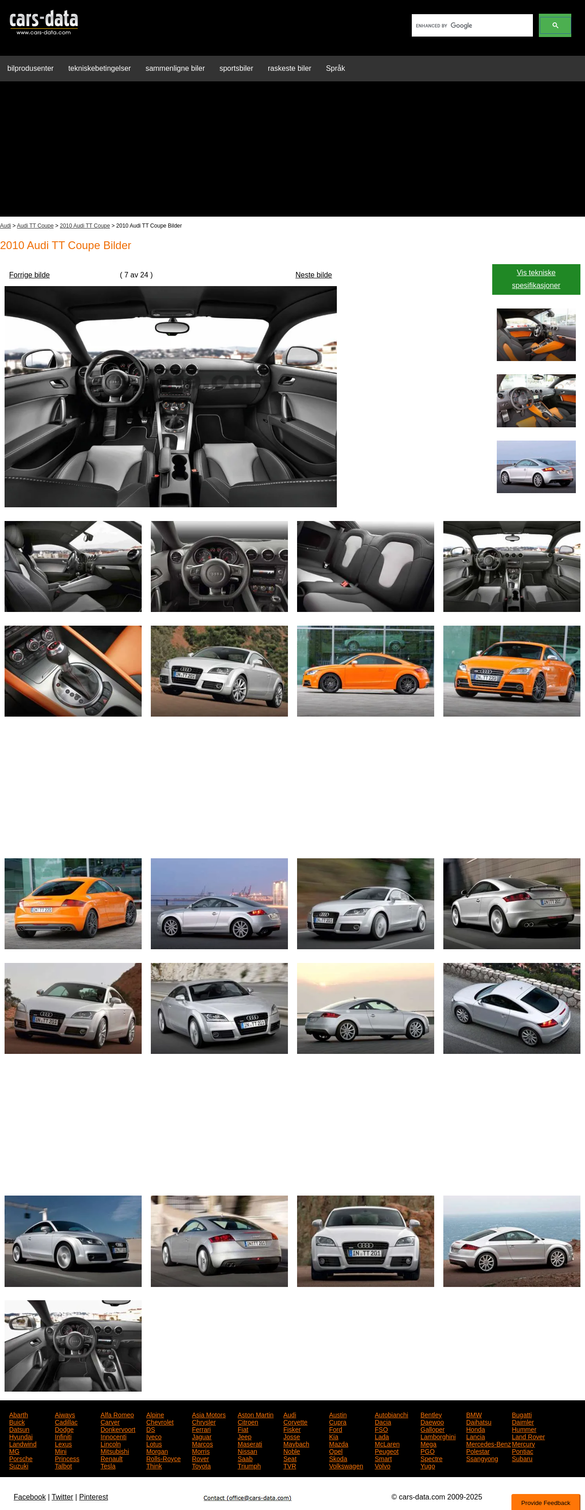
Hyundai (20, 1436)
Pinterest (93, 1497)
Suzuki (18, 1465)
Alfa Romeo (117, 1414)
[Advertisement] (292, 153)
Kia (333, 1436)
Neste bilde (313, 275)
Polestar (477, 1450)
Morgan (157, 1450)
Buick (17, 1421)
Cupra (337, 1421)
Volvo (382, 1465)
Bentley (431, 1414)
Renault (111, 1458)
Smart (383, 1458)
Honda (475, 1428)
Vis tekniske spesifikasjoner (536, 279)
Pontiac (522, 1450)
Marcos (202, 1443)
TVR (289, 1465)
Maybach (296, 1443)
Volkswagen (346, 1465)
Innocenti (114, 1436)
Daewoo (432, 1421)
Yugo (427, 1465)
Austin (338, 1414)
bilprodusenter (30, 68)
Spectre (431, 1458)
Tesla (108, 1465)
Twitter (62, 1497)
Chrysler (204, 1421)
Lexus (63, 1443)
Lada (382, 1436)
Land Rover (528, 1436)
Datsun (19, 1428)
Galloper (432, 1428)
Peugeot (387, 1450)
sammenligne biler (175, 68)
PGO (427, 1450)
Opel (336, 1450)
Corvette (295, 1421)
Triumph (249, 1465)
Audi (5, 226)
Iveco (153, 1436)
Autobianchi (391, 1414)
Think (154, 1465)
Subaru (522, 1458)
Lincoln (111, 1443)
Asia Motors (209, 1414)
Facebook (30, 1497)
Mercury (523, 1443)
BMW (474, 1414)
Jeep (244, 1436)
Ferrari (201, 1428)
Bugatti (522, 1414)
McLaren (387, 1443)
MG (14, 1450)
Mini (61, 1450)
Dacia (383, 1421)
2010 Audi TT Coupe (85, 226)
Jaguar (202, 1436)
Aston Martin (256, 1414)
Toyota (201, 1465)
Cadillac (66, 1421)
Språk (335, 68)
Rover (200, 1458)
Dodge (64, 1428)
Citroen (248, 1421)
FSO (381, 1428)
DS (150, 1428)
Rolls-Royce (163, 1458)
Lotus (154, 1443)
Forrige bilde (29, 275)
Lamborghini (438, 1436)
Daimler (523, 1421)
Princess (67, 1458)
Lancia (475, 1436)
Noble (291, 1450)
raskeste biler (289, 68)
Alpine (155, 1414)
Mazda (338, 1443)
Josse (291, 1436)
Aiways (65, 1414)
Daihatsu (478, 1421)
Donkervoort (118, 1428)
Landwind (23, 1443)
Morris (201, 1450)
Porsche (20, 1458)
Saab (245, 1458)
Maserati (250, 1443)
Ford (335, 1428)
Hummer (524, 1428)
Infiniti (63, 1436)
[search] (471, 25)
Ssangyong (482, 1458)
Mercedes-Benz (488, 1443)
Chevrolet (160, 1421)
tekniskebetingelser (99, 68)
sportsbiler (236, 68)
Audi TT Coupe (35, 226)
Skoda (338, 1458)
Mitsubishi (115, 1450)
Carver (110, 1421)
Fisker (292, 1428)
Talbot (63, 1465)
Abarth (18, 1414)
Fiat (243, 1428)
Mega (428, 1443)
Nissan (247, 1450)
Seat (290, 1458)
